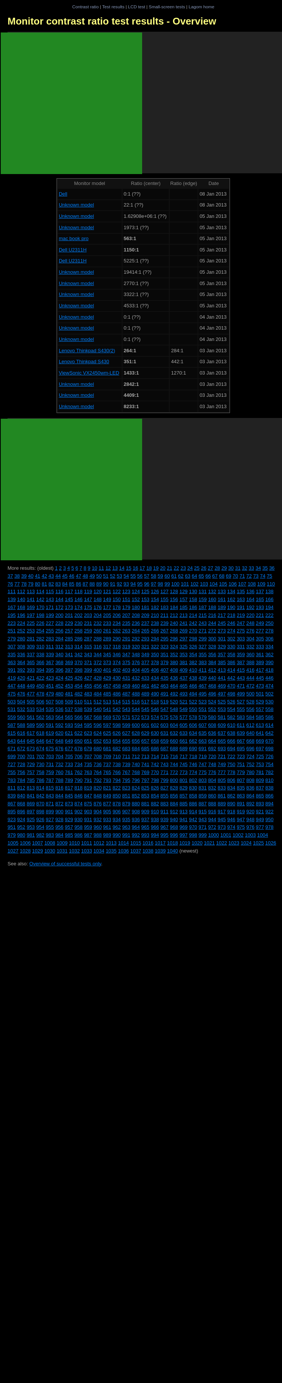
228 (59, 623)
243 (203, 623)
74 (262, 576)
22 (176, 568)
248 (250, 623)
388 (250, 662)
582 (231, 717)
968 (174, 827)
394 (40, 670)
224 (21, 623)
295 (164, 638)
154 (155, 599)
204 (97, 615)
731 (50, 764)
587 (12, 725)
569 (107, 717)
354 (193, 654)
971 (203, 827)
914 (193, 811)
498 (231, 694)
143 (50, 599)
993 (145, 835)
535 (50, 709)
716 (174, 756)
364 (21, 662)
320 (136, 646)
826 (155, 788)
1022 (221, 843)
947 (241, 819)
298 (193, 638)
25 (196, 568)
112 (21, 591)
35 (265, 568)
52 (112, 576)
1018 (172, 843)
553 (222, 709)
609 (222, 725)
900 (59, 811)
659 (164, 741)
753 (260, 764)
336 (21, 654)
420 (21, 678)
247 (241, 623)
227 (50, 623)
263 (126, 631)
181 (145, 607)
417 (260, 670)
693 (222, 748)
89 (98, 584)
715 (164, 756)
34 (258, 568)
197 (31, 615)
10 (94, 568)
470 (231, 686)
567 (88, 717)
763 (88, 772)
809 (260, 780)
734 (78, 764)
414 (231, 670)
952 (21, 827)
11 (101, 568)
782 (269, 772)
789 (69, 780)
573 (145, 717)
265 (145, 631)
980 (21, 835)
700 (21, 756)
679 (88, 748)
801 (183, 780)
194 (269, 607)
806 (231, 780)
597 (107, 725)
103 (204, 584)
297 (183, 638)
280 (21, 638)
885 (183, 803)
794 (117, 780)
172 (59, 607)
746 (193, 764)
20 (162, 568)
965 (145, 827)
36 (271, 568)
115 (50, 591)
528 (250, 702)
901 (69, 811)
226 (40, 623)
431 (126, 678)
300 (212, 638)
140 (21, 599)
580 (212, 717)
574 (155, 717)
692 (212, 748)
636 (212, 733)
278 (269, 631)
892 (250, 803)
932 (97, 819)
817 (69, 788)
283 (50, 638)
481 (69, 694)
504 (21, 702)
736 (97, 764)
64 (194, 576)
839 (12, 796)
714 (155, 756)
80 (37, 584)
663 (203, 741)
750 (231, 764)
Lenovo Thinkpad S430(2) (87, 350)
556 (250, 709)
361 (260, 654)
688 (174, 748)
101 (185, 584)
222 (269, 615)
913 (183, 811)
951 (12, 827)
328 (212, 646)
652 (97, 741)
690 (193, 748)
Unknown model (76, 205)
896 (21, 811)
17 (142, 568)
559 (12, 717)
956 (59, 827)
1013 (111, 843)
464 (174, 686)
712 (136, 756)
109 (261, 584)
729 (31, 764)
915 (203, 811)
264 (136, 631)
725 (260, 756)
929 (69, 819)
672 (21, 748)
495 (203, 694)
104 (214, 584)
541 (107, 709)
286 (78, 638)
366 (40, 662)
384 (212, 662)
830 (193, 788)
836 (250, 788)
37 (10, 576)
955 (50, 827)
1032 (74, 851)
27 (210, 568)
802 (193, 780)
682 (117, 748)
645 (31, 741)
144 (59, 599)
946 (231, 819)
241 (183, 623)
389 (260, 662)
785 (31, 780)
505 (31, 702)
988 (97, 835)
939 (164, 819)
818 (78, 788)
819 (88, 788)
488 (136, 694)
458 (117, 686)
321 (145, 646)
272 (212, 631)
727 (12, 764)
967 (164, 827)
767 (126, 772)
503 (12, 702)
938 (155, 819)
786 (40, 780)
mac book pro (74, 238)
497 (222, 694)
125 (145, 591)
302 (231, 638)
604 (174, 725)
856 (174, 796)
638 (231, 733)
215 (203, 615)
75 (269, 576)
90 (105, 584)
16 (135, 568)
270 (193, 631)
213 (183, 615)
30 (230, 568)
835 (241, 788)
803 (203, 780)
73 (255, 576)
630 (155, 733)
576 (174, 717)
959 (88, 827)
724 (250, 756)
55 (133, 576)
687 (164, 748)
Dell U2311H (73, 250)
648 (59, 741)
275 (241, 631)
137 (260, 591)
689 (183, 748)
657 (145, 741)
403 (126, 670)
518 (155, 702)
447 (12, 686)
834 (231, 788)
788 (59, 780)
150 (117, 599)
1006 (25, 843)
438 (193, 678)
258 (78, 631)
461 (145, 686)
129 (183, 591)
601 (145, 725)
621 (69, 733)
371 (88, 662)
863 (241, 796)
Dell (63, 194)
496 (212, 694)
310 (40, 646)
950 (269, 819)
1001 (225, 835)
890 (231, 803)
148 (97, 599)
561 (31, 717)
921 (260, 811)
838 (269, 788)
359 (241, 654)
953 (31, 827)
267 (164, 631)
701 (31, 756)
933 (107, 819)
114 (40, 591)
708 (97, 756)
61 (173, 576)
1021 (209, 843)
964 (136, 827)
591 (50, 725)
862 (231, 796)
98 (160, 584)
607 (203, 725)
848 (97, 796)
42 (44, 576)
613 (260, 725)
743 (164, 764)
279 (12, 638)
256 (59, 631)
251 (12, 631)
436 (174, 678)
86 (78, 584)
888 (212, 803)
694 (231, 748)
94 (133, 584)
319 (126, 646)
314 (78, 646)
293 (145, 638)
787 (50, 780)
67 (215, 576)
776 (212, 772)
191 (241, 607)
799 (164, 780)
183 (164, 607)
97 (153, 584)
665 (222, 741)
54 (126, 576)
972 (212, 827)
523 (203, 702)
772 (174, 772)
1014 (123, 843)
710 (117, 756)
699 (12, 756)
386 (231, 662)
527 (241, 702)
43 (51, 576)
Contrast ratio (85, 6)
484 (97, 694)
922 (269, 811)
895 (12, 811)
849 (107, 796)
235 (126, 623)
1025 (258, 843)
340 (59, 654)
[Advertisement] (71, 103)
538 (78, 709)
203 (88, 615)
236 (136, 623)
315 (88, 646)
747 (203, 764)
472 (250, 686)
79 (30, 584)
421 (31, 678)
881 (145, 803)
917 (222, 811)
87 (85, 584)
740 (136, 764)
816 (59, 788)
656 (136, 741)
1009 (62, 843)
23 (183, 568)
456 (97, 686)
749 (222, 764)
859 (203, 796)
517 (145, 702)
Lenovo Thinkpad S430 (84, 361)
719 (203, 756)
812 (21, 788)
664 (212, 741)
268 (174, 631)
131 (203, 591)
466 (193, 686)
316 (97, 646)
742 (155, 764)
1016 (148, 843)
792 (97, 780)
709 (107, 756)
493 (183, 694)
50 (98, 576)
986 (78, 835)
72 (248, 576)
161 (222, 599)
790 (78, 780)
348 (136, 654)
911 (164, 811)
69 (228, 576)
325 (183, 646)
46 (71, 576)
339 (50, 654)
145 (69, 599)
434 (155, 678)
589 (31, 725)
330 (231, 646)
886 (193, 803)
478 (40, 694)
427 (88, 678)
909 (145, 811)
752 (250, 764)
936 (136, 819)
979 (12, 835)
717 (183, 756)
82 (51, 584)
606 (193, 725)
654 (117, 741)
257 (69, 631)
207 (126, 615)
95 (140, 584)
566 (78, 717)
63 (187, 576)
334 (269, 646)
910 (155, 811)
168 (21, 607)
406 (155, 670)
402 (117, 670)
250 (269, 623)
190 (231, 607)
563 (50, 717)
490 (155, 694)
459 (126, 686)
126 (155, 591)
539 (88, 709)
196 (21, 615)
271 (203, 631)
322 (155, 646)
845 (69, 796)
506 (40, 702)
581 (222, 717)
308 (21, 646)
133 (222, 591)
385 (222, 662)
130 (193, 591)
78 (23, 584)
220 (250, 615)
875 (88, 803)
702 (40, 756)
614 (269, 725)
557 (260, 709)
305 (260, 638)
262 (117, 631)
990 (117, 835)
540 (97, 709)
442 (231, 678)
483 (88, 694)
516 (136, 702)
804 (212, 780)
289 (107, 638)
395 (50, 670)
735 (88, 764)
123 (126, 591)
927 (50, 819)
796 (136, 780)
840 (21, 796)
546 (155, 709)
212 (174, 615)
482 (78, 694)
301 (222, 638)
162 (231, 599)
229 (69, 623)
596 (97, 725)
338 (40, 654)
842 (40, 796)
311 (50, 646)
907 (126, 811)
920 (250, 811)
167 (12, 607)
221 (260, 615)
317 (107, 646)
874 (78, 803)
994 (155, 835)
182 (155, 607)
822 (117, 788)
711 (126, 756)
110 (271, 584)
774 (193, 772)
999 (203, 835)
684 (136, 748)
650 (78, 741)
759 (50, 772)
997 (183, 835)
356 (212, 654)
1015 (135, 843)
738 (117, 764)
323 (164, 646)
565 (69, 717)
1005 (13, 843)
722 (231, 756)
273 (222, 631)
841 (31, 796)
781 (260, 772)
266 (155, 631)
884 (174, 803)
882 (155, 803)
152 (136, 599)
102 (194, 584)
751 (241, 764)
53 (119, 576)
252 (21, 631)
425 (69, 678)
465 (183, 686)
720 (212, 756)
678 (78, 748)
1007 (37, 843)
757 (31, 772)
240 (174, 623)
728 (21, 764)
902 (78, 811)
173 (69, 607)
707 (88, 756)
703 (50, 756)
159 (203, 599)
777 (222, 772)
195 (12, 615)
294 (155, 638)
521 (183, 702)
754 (269, 764)
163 (241, 599)
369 (69, 662)
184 (174, 607)
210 (155, 615)
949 (260, 819)
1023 (233, 843)
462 (155, 686)
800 (174, 780)
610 (231, 725)
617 (31, 733)
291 (126, 638)
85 (71, 584)
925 (31, 819)
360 (250, 654)
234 (117, 623)
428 (97, 678)
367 (50, 662)
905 (107, 811)
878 (117, 803)
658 (155, 741)
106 (232, 584)
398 (78, 670)
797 (145, 780)
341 (69, 654)
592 (59, 725)
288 (97, 638)
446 (269, 678)
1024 (246, 843)
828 (174, 788)
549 (183, 709)
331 (241, 646)
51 (105, 576)
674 (40, 748)
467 (203, 686)
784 (21, 780)
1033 (86, 851)
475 (12, 694)
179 (126, 607)
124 (136, 591)
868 (21, 803)
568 (97, 717)
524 (212, 702)
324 (174, 646)
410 (193, 670)
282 (40, 638)
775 (203, 772)
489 (145, 694)
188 (212, 607)
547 (164, 709)
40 (30, 576)
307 (12, 646)
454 (78, 686)
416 (250, 670)
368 (59, 662)
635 (203, 733)
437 (183, 678)
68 (221, 576)
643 (12, 741)
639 (241, 733)
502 (269, 694)
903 (88, 811)
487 (126, 694)
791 (88, 780)
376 (136, 662)
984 (59, 835)
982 (40, 835)
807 (241, 780)
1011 (86, 843)
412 (212, 670)
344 (97, 654)
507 (50, 702)
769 (145, 772)
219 (241, 615)
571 (126, 717)
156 (174, 599)
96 (146, 584)
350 (155, 654)
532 (21, 709)
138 (269, 591)
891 (241, 803)
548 (174, 709)
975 (241, 827)
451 (50, 686)
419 (12, 678)
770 (155, 772)
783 (12, 780)
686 (155, 748)
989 (107, 835)
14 (121, 568)
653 (107, 741)
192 (250, 607)
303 (241, 638)
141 (31, 599)
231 (88, 623)
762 (78, 772)
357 (222, 654)
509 (69, 702)
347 (126, 654)
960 (97, 827)
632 (174, 733)
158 (193, 599)
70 (235, 576)
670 (269, 741)
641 (260, 733)
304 (250, 638)
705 (69, 756)
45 (64, 576)
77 (17, 584)
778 (231, 772)
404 (136, 670)
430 (117, 678)
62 (180, 576)
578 (193, 717)
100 (175, 584)
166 (269, 599)
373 (107, 662)
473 (260, 686)
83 (58, 584)
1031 (62, 851)
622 (78, 733)
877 (107, 803)
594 (78, 725)
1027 (13, 851)
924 (21, 819)
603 (164, 725)
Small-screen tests (167, 6)
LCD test (136, 6)
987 (88, 835)
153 (145, 599)
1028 (25, 851)
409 (183, 670)
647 (50, 741)
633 (183, 733)
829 (183, 788)
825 (145, 788)
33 (251, 568)
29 (224, 568)
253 (31, 631)
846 (78, 796)
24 (190, 568)
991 (126, 835)
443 (241, 678)
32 (244, 568)
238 (155, 623)
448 (21, 686)
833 (222, 788)
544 (136, 709)
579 (203, 717)
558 (269, 709)
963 (126, 827)
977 (260, 827)
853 (145, 796)
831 (203, 788)
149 (107, 599)
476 (21, 694)
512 (97, 702)
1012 (98, 843)
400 (97, 670)
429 (107, 678)
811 (12, 788)
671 (12, 748)
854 (155, 796)
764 (97, 772)
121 (107, 591)
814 (40, 788)
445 (260, 678)
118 (78, 591)
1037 (135, 851)
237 (145, 623)
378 (155, 662)
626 (117, 733)
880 (136, 803)
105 (223, 584)
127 (164, 591)
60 (167, 576)
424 (59, 678)
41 (37, 576)
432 (136, 678)
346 (117, 654)
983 (50, 835)
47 (78, 576)
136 (250, 591)
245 (222, 623)
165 (260, 599)
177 (107, 607)
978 (269, 827)
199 (50, 615)
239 (164, 623)
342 (78, 654)
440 (212, 678)
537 (69, 709)
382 (193, 662)
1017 (160, 843)
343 (88, 654)
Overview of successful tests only (65, 863)
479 (50, 694)
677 (69, 748)
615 (12, 733)
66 (208, 576)
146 (78, 599)
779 (241, 772)
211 (164, 615)
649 (69, 741)
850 (117, 796)
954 (40, 827)
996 (174, 835)
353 (183, 654)
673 (31, 748)
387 (241, 662)
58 (153, 576)
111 (12, 591)
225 (31, 623)
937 (145, 819)
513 (107, 702)
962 (117, 827)
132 (212, 591)
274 (231, 631)
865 (260, 796)
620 (59, 733)
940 (174, 819)
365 (31, 662)
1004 (262, 835)
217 (222, 615)
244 (212, 623)
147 (88, 599)
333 (260, 646)
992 (136, 835)
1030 (49, 851)
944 (212, 819)
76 (10, 584)
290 (117, 638)
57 (146, 576)
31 (237, 568)
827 (164, 788)
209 (145, 615)
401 (107, 670)
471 (241, 686)
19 (155, 568)
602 (155, 725)
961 (107, 827)
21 (169, 568)
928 (59, 819)
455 (88, 686)
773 (183, 772)
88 (92, 584)
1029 (37, 851)
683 (126, 748)
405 (145, 670)
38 (17, 576)
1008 (49, 843)
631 (164, 733)
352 (174, 654)
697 (260, 748)
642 (269, 733)
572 (136, 717)
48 (85, 576)
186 (193, 607)
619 (50, 733)
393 (31, 670)
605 (183, 725)
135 (241, 591)
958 (78, 827)
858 (193, 796)
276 (250, 631)
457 (107, 686)
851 (126, 796)
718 (193, 756)
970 (193, 827)
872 (59, 803)
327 (203, 646)
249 (260, 623)
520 (174, 702)
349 (145, 654)
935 (126, 819)
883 (164, 803)
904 (97, 811)
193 (260, 607)
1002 (238, 835)
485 (107, 694)
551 (203, 709)
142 (40, 599)
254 (40, 631)
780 (250, 772)
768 (136, 772)
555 (241, 709)
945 (222, 819)
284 (59, 638)
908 (136, 811)
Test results (113, 6)
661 (183, 741)
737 (107, 764)
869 (31, 803)
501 (260, 694)
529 (260, 702)
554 (231, 709)
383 (203, 662)
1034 (98, 851)
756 (21, 772)
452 (59, 686)
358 (231, 654)
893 (260, 803)
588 (21, 725)
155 (164, 599)
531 (12, 709)
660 (174, 741)
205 (107, 615)
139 (12, 599)
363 (12, 662)
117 (69, 591)
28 (217, 568)
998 (193, 835)
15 (128, 568)
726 (269, 756)
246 (231, 623)
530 (269, 702)
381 (183, 662)
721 (222, 756)
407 (164, 670)
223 (12, 623)
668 (250, 741)
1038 (148, 851)
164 (250, 599)
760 (59, 772)
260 (97, 631)
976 (250, 827)
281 (31, 638)
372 (97, 662)
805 (222, 780)
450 (40, 686)
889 (222, 803)
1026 (270, 843)
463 (164, 686)
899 (50, 811)
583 (241, 717)
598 (117, 725)
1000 (213, 835)
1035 (111, 851)
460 (136, 686)
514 (117, 702)
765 (107, 772)
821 (107, 788)
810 (269, 780)
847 (88, 796)
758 (40, 772)
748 (212, 764)
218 (231, 615)
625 (107, 733)
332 (250, 646)
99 (167, 584)
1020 (197, 843)
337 (31, 654)
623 (88, 733)
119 (88, 591)
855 (164, 796)
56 (140, 576)
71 (242, 576)
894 (269, 803)
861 (222, 796)
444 (250, 678)
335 (12, 654)
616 (21, 733)
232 (97, 623)
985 (69, 835)
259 (88, 631)
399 (88, 670)
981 (31, 835)
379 (164, 662)
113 (31, 591)
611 (241, 725)
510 (78, 702)
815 (50, 788)
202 (78, 615)
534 (40, 709)
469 (222, 686)
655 (126, 741)
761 (69, 772)
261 (107, 631)
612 (250, 725)
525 (222, 702)
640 (250, 733)
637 (222, 733)
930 (78, 819)
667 (241, 741)
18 (149, 568)
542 (117, 709)
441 (222, 678)
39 (23, 576)
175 (88, 607)
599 (126, 725)
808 (250, 780)
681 (107, 748)
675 (50, 748)
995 (164, 835)
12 (108, 568)
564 (59, 717)
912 (174, 811)
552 (212, 709)
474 (269, 686)
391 (12, 670)
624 (97, 733)
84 (64, 584)
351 (164, 654)
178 (117, 607)
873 (69, 803)
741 (145, 764)
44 (58, 576)
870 (40, 803)
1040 (172, 851)
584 (250, 717)
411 (203, 670)
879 (126, 803)
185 (183, 607)
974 (231, 827)
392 (21, 670)
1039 (160, 851)
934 (117, 819)
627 (126, 733)
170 (40, 607)
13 (115, 568)
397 (69, 670)
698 (269, 748)
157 (183, 599)
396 (59, 670)
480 (59, 694)
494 (193, 694)
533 (31, 709)
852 (136, 796)
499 (241, 694)
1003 (250, 835)
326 (193, 646)
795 (126, 780)
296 (174, 638)
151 (126, 599)
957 (69, 827)
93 (126, 584)
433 (145, 678)
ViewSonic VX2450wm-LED (89, 373)
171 (50, 607)
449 (31, 686)
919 (241, 811)
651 (88, 741)
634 (193, 733)
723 (241, 756)
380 (174, 662)
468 (212, 686)
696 (250, 748)
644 (21, 741)
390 (269, 662)
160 (212, 599)
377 (145, 662)
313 (69, 646)
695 (241, 748)
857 (183, 796)
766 (117, 772)
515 (126, 702)
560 (21, 717)
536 (59, 709)
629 (145, 733)
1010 (74, 843)
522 (193, 702)
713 (145, 756)
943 (203, 819)
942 (193, 819)
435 (164, 678)
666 (231, 741)
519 (164, 702)
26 (203, 568)
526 (231, 702)
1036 (123, 851)
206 (117, 615)
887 (203, 803)
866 (269, 796)
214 (193, 615)
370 (78, 662)
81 (44, 584)
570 (117, 717)
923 (12, 819)
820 (97, 788)
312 (59, 646)
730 (40, 764)
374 (117, 662)
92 (119, 584)
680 (97, 748)
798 (155, 780)
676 (59, 748)
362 (269, 654)
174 (78, 607)
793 (107, 780)
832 (212, 788)
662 (193, 741)
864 (250, 796)
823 (126, 788)
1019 (184, 843)
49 (92, 576)
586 (269, 717)
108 (252, 584)
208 (136, 615)
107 (242, 584)
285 (69, 638)
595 (88, 725)
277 (260, 631)
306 (269, 638)
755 (12, 772)
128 (174, 591)
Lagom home (201, 6)
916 (212, 811)
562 (40, 717)
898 (40, 811)
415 (241, 670)
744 (174, 764)
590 (40, 725)
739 (126, 764)
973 (222, 827)
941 (183, 819)
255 (50, 631)
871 (50, 803)
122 (117, 591)
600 (136, 725)
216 (212, 615)
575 (164, 717)
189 (222, 607)
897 (31, 811)
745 (183, 764)
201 (69, 615)
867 (12, 803)
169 (31, 607)
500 (250, 694)
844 (59, 796)
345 (107, 654)
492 (174, 694)
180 (136, 607)
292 (136, 638)
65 (201, 576)
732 (59, 764)
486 (117, 694)
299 (203, 638)
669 (260, 741)
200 (59, 615)
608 (212, 725)
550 (193, 709)
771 (164, 772)
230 (78, 623)
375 (126, 662)
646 (40, 741)
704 (59, 756)
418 (269, 670)
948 (250, 819)
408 (174, 670)
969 (183, 827)
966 (155, 827)
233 (107, 623)
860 (212, 796)
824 (136, 788)
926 (40, 819)
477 (31, 694)
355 (203, 654)
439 (203, 678)
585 (260, 717)
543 (126, 709)
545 (145, 709)
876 (97, 803)
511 (88, 702)
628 (136, 733)
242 (193, 623)
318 (117, 646)
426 (78, 678)
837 (260, 788)
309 (31, 646)
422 (40, 678)
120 (97, 591)
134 (231, 591)
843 (50, 796)
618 (40, 733)
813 (31, 788)
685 (145, 748)
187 (203, 607)
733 (69, 764)
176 (97, 607)
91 (112, 584)
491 (164, 694)
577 (183, 717)
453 (69, 686)
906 (117, 811)
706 (78, 756)
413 (222, 670)
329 (222, 646)
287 (88, 638)
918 (231, 811)
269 (183, 631)
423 (50, 678)
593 (69, 725)
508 (59, 702)
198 (40, 615)
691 (203, 748)
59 (160, 576)
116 (59, 591)
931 (88, 819)
